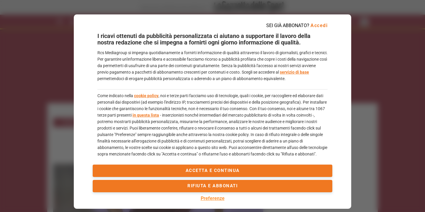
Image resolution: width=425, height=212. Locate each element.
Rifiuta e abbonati (212, 185)
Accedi (319, 25)
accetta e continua (213, 170)
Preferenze (213, 198)
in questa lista (146, 115)
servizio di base (294, 72)
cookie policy (146, 95)
